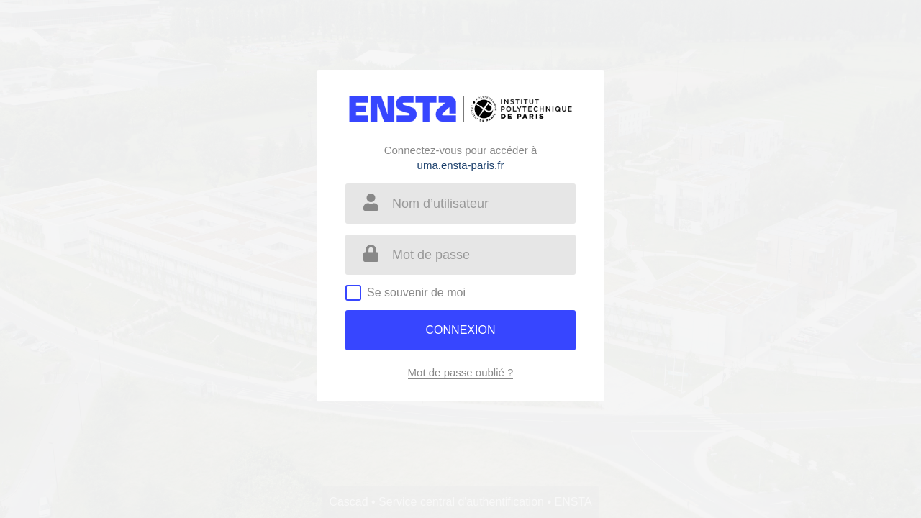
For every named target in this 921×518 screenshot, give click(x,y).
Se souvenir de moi (416, 292)
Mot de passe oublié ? (461, 372)
